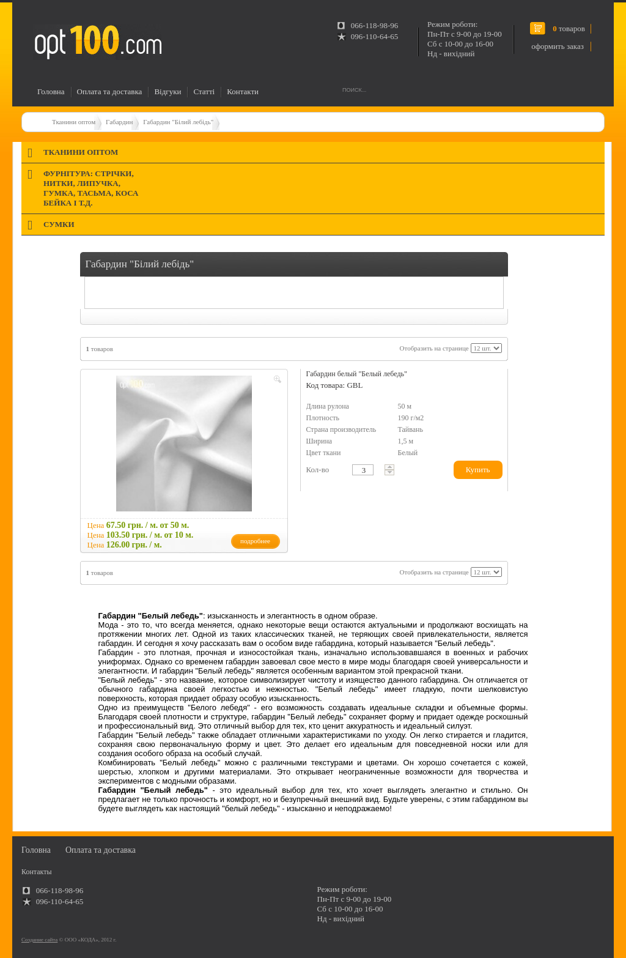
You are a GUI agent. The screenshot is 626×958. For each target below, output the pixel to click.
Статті (204, 91)
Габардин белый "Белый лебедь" (356, 373)
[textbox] (363, 469)
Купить (478, 469)
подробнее (255, 540)
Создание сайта (39, 940)
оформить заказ (557, 46)
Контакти (243, 91)
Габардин (119, 121)
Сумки (59, 224)
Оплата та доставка (109, 91)
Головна (51, 91)
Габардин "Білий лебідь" (178, 121)
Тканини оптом (73, 121)
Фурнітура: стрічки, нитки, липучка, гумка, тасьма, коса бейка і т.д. (90, 188)
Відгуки (167, 91)
